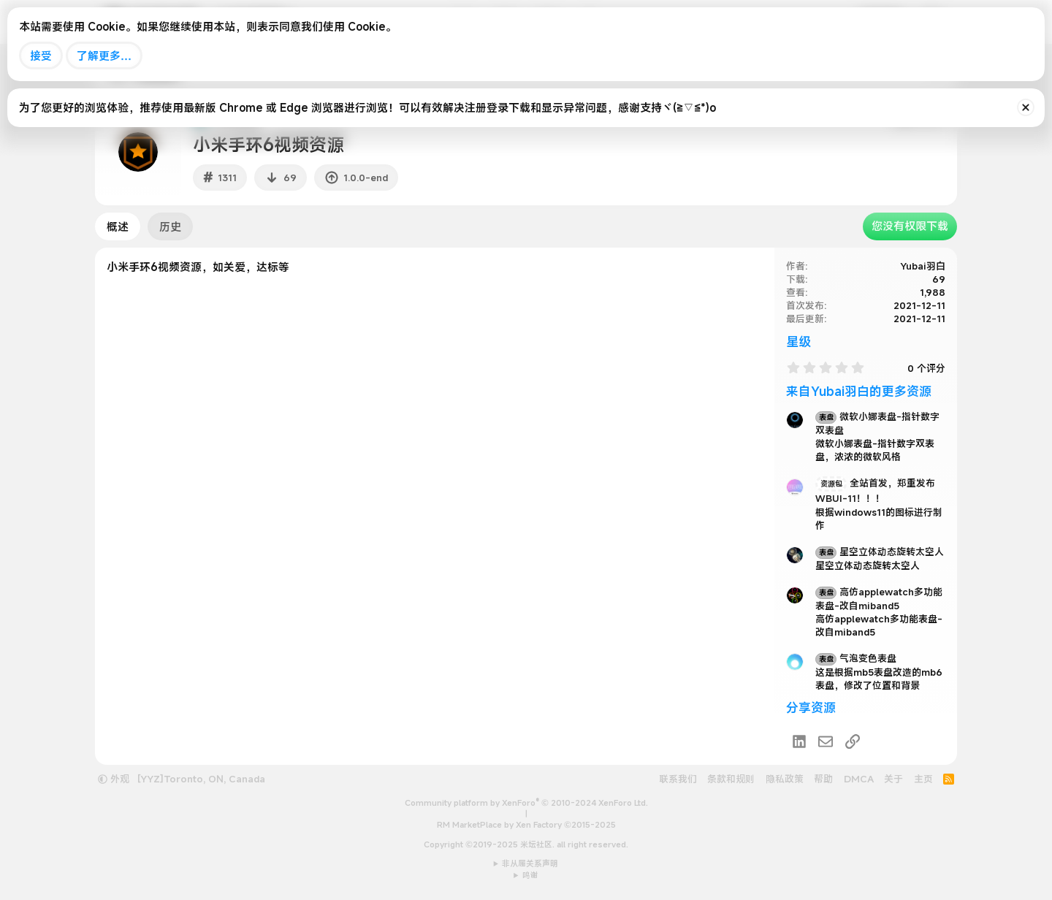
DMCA (859, 778)
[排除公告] (1025, 107)
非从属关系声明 (530, 863)
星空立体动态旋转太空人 (879, 551)
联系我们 (678, 778)
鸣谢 (530, 875)
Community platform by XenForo (526, 803)
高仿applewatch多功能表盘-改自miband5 (878, 598)
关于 (893, 778)
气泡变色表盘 (855, 658)
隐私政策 (785, 778)
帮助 (823, 778)
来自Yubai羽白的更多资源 (858, 391)
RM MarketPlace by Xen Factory (526, 825)
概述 (118, 226)
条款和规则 (731, 778)
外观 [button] (113, 778)
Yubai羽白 (922, 265)
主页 (923, 778)
